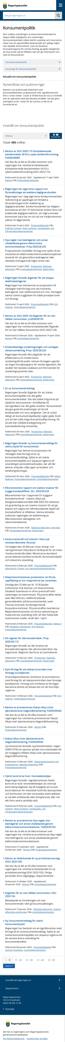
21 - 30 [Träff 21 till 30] (29, 960)
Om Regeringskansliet (14, 1038)
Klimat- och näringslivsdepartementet (36, 568)
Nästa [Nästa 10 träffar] (9, 965)
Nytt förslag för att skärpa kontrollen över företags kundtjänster (28, 671)
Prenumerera (55, 136)
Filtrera (26, 135)
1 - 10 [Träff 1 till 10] (8, 960)
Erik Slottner (38, 626)
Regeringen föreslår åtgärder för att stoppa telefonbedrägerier (29, 279)
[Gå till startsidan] (15, 5)
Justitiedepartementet (28, 338)
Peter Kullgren (29, 228)
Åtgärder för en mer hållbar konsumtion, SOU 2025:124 (30, 894)
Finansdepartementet (28, 180)
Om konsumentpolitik (32, 62)
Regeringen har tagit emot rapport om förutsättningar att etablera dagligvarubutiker (30, 190)
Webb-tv (57, 623)
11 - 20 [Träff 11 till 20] (18, 960)
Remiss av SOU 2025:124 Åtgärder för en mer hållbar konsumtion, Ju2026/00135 (30, 317)
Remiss (8, 180)
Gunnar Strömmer (14, 950)
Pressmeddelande (40, 225)
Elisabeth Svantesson (20, 626)
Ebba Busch (11, 568)
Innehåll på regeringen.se (32, 980)
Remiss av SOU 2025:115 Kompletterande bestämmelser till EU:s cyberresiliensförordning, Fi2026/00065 (32, 154)
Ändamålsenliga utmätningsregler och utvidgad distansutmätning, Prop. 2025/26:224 (31, 348)
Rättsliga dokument (40, 527)
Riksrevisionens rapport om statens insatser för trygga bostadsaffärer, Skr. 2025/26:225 (32, 489)
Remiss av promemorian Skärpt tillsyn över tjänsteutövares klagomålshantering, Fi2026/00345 (33, 709)
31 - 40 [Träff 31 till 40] (40, 960)
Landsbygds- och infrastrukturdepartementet (29, 230)
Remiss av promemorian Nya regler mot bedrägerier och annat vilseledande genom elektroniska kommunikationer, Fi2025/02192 (30, 824)
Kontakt (10, 1009)
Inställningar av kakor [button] (37, 1038)
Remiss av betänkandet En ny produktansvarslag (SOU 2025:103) (32, 860)
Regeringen (48, 269)
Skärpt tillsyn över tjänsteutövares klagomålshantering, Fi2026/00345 (24, 740)
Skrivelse (55, 527)
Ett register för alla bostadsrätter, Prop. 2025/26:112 (27, 640)
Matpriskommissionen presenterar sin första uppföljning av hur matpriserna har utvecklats (31, 579)
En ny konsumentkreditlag (20, 388)
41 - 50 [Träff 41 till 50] (51, 960)
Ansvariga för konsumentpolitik (32, 69)
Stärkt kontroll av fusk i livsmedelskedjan (28, 776)
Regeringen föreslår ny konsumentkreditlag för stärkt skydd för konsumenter (31, 445)
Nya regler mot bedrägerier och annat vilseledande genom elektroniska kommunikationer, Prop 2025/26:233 (26, 243)
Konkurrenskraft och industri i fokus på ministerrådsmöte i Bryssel (27, 541)
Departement (32, 988)
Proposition (36, 266)
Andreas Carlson (13, 228)
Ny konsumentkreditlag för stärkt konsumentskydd (24, 922)
